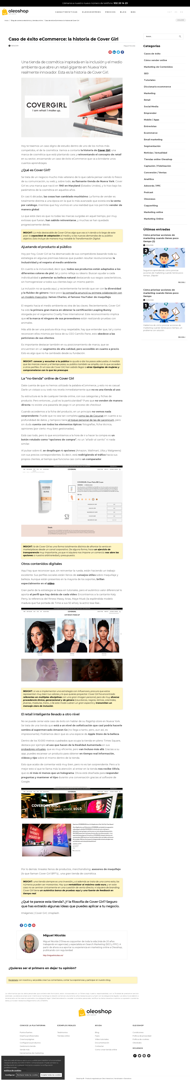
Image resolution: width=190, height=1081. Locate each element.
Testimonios (62, 1032)
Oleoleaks (137, 1043)
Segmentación (152, 146)
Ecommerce (151, 133)
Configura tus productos (30, 1043)
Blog (123, 12)
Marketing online (153, 212)
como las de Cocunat (90, 415)
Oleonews (149, 199)
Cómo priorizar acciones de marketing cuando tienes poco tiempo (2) (161, 238)
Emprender (150, 113)
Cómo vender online (155, 60)
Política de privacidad (142, 1036)
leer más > (181, 282)
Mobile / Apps (151, 119)
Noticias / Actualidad (155, 153)
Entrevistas (150, 126)
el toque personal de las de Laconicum (91, 420)
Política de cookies (141, 1039)
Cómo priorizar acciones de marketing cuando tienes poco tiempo (161, 293)
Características (66, 12)
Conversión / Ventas (155, 172)
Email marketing (153, 139)
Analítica (149, 179)
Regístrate (13, 980)
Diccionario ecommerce (157, 86)
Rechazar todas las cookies (27, 1075)
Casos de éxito (152, 53)
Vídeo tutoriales (102, 1039)
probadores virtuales (33, 749)
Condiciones (138, 1032)
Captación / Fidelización (157, 166)
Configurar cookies (67, 1078)
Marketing (149, 93)
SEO (146, 73)
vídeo (50, 583)
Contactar (99, 1046)
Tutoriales (149, 80)
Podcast (148, 192)
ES (176, 12)
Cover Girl (104, 150)
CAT (170, 12)
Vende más (24, 1050)
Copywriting (151, 205)
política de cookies (12, 1070)
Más (133, 12)
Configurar (10, 1075)
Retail (147, 100)
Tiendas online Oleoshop (158, 159)
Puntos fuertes (26, 1032)
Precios (110, 12)
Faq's (97, 1036)
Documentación (102, 1043)
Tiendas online (63, 1036)
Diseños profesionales (29, 1036)
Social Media (151, 106)
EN (181, 12)
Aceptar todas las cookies (51, 1075)
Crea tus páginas (27, 1039)
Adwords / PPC (152, 186)
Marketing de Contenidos (158, 67)
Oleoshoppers (91, 12)
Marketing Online (153, 219)
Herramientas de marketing (32, 1053)
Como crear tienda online (106, 1050)
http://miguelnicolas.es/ (53, 955)
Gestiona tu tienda (27, 1046)
